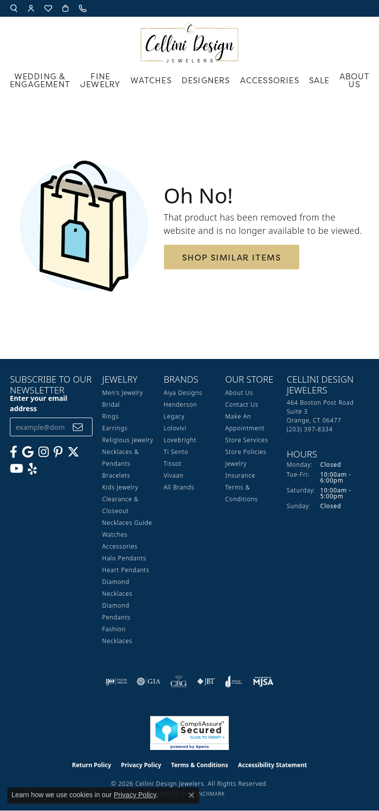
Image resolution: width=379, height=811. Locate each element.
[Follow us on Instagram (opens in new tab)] (43, 452)
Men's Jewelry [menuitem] (122, 393)
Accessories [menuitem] (120, 546)
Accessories (269, 80)
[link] (84, 8)
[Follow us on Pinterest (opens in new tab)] (58, 452)
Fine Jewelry (100, 80)
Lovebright (180, 440)
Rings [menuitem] (110, 416)
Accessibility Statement (272, 765)
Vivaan (174, 475)
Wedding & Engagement (40, 80)
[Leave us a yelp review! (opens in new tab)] (32, 469)
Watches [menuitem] (115, 534)
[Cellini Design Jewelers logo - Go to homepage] (189, 40)
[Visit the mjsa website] (263, 681)
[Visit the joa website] (234, 681)
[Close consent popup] (191, 795)
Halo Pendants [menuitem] (124, 558)
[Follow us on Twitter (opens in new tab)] (73, 452)
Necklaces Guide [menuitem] (127, 523)
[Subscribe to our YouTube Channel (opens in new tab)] (16, 469)
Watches (150, 80)
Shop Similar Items (232, 257)
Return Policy (91, 765)
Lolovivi (175, 428)
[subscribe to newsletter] (78, 427)
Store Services (246, 440)
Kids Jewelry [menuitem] (120, 487)
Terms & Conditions (199, 765)
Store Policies (246, 452)
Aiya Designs (183, 393)
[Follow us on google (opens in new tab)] (27, 452)
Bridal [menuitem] (111, 404)
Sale (319, 80)
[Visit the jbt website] (206, 681)
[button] (14, 8)
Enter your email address (38, 403)
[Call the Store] (310, 429)
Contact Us (241, 404)
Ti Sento (176, 452)
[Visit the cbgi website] (178, 681)
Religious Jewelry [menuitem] (128, 440)
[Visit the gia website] (148, 681)
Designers (206, 80)
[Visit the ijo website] (116, 681)
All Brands (179, 487)
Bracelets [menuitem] (116, 475)
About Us (355, 80)
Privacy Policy (141, 765)
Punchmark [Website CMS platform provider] (208, 793)
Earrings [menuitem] (115, 428)
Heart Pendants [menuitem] (126, 570)
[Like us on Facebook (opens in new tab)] (13, 452)
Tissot (173, 463)
